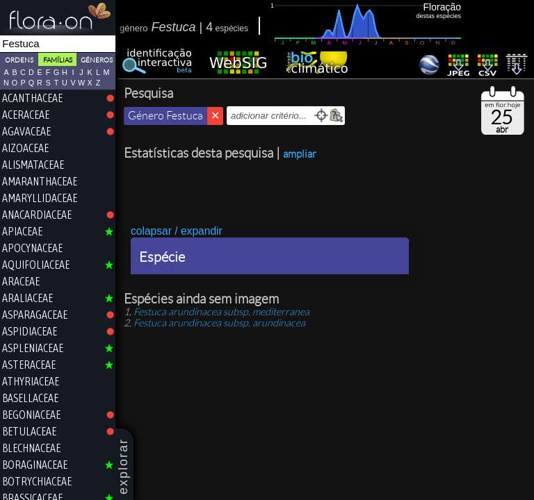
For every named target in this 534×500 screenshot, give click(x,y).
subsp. (221, 311)
